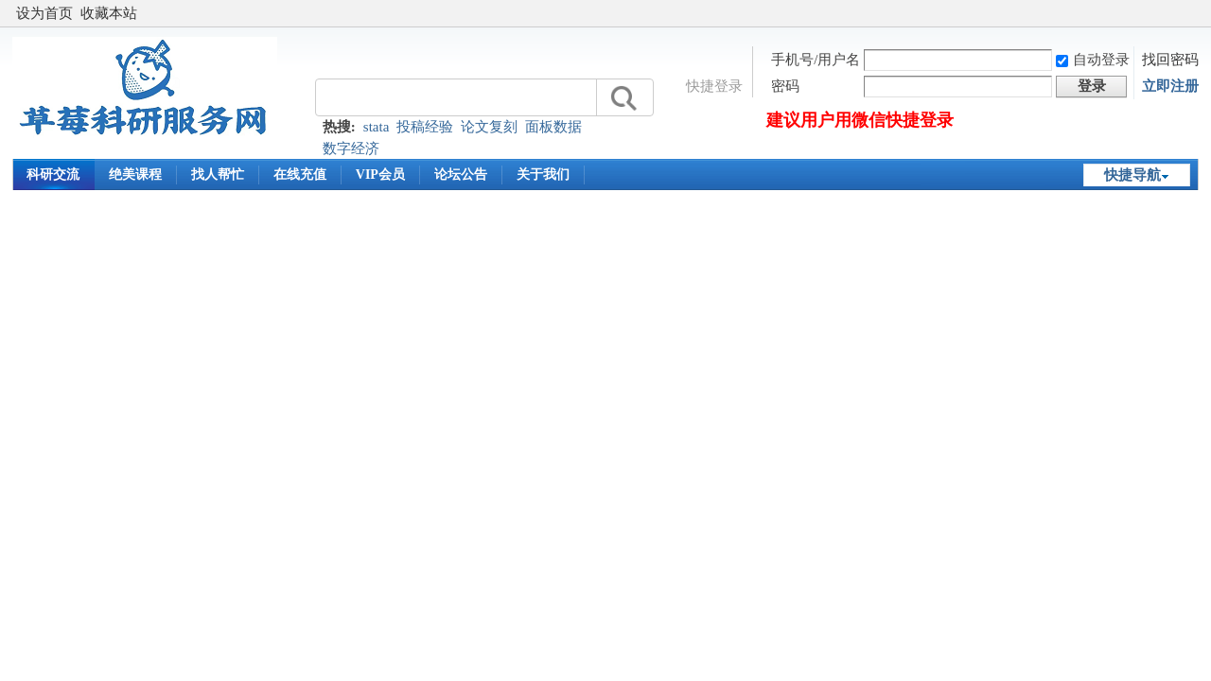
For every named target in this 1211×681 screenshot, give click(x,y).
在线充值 (299, 174)
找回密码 (1170, 59)
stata (376, 126)
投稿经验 (424, 126)
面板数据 (553, 126)
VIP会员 (380, 174)
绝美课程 (135, 174)
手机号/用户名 (815, 59)
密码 (785, 86)
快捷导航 (1132, 175)
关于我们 (543, 174)
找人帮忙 (217, 174)
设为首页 (44, 13)
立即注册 (1170, 86)
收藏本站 (108, 13)
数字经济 (351, 148)
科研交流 (52, 174)
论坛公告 (460, 174)
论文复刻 (489, 126)
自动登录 (1093, 59)
